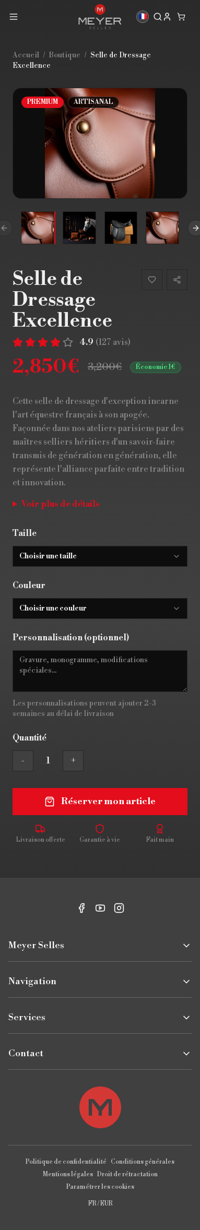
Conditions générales (142, 1162)
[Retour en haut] (100, 1107)
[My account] (167, 16)
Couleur (29, 585)
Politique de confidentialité (66, 1162)
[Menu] (13, 16)
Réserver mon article (100, 801)
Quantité (29, 738)
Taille (25, 533)
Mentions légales (68, 1174)
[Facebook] (81, 908)
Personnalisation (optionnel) (71, 637)
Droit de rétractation (127, 1174)
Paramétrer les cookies (100, 1187)
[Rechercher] (157, 16)
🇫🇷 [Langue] (142, 16)
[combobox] (100, 556)
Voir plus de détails (60, 504)
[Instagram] (119, 908)
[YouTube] (100, 908)
